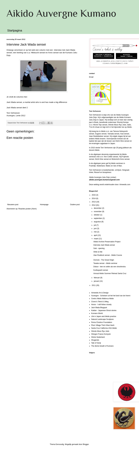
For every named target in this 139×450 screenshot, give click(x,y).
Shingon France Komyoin (101, 334)
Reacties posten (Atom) (27, 209)
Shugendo (95, 340)
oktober (97, 215)
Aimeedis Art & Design (99, 293)
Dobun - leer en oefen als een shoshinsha (109, 267)
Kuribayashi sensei (100, 270)
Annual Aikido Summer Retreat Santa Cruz (109, 273)
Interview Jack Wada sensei (104, 245)
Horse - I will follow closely (101, 304)
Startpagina (14, 30)
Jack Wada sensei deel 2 (17, 107)
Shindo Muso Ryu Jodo (100, 331)
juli (95, 225)
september (98, 218)
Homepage (44, 205)
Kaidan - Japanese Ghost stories (103, 310)
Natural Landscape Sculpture (102, 319)
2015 (94, 195)
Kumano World (97, 313)
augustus (97, 222)
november (98, 211)
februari (97, 278)
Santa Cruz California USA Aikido (104, 328)
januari (96, 281)
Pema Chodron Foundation (101, 322)
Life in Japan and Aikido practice (103, 316)
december (98, 208)
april (96, 235)
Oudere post (75, 205)
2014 (94, 198)
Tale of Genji (96, 343)
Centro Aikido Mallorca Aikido (102, 299)
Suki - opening (99, 248)
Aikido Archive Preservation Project (106, 242)
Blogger (86, 444)
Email (91, 77)
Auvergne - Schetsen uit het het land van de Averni (110, 296)
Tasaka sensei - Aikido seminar (105, 263)
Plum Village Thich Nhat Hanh (102, 325)
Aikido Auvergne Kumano (61, 13)
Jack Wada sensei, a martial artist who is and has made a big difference (37, 102)
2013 (94, 202)
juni (95, 228)
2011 (94, 285)
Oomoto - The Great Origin (103, 260)
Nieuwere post (12, 205)
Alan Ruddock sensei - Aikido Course (107, 255)
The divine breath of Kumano (102, 346)
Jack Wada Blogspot (99, 308)
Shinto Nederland (98, 337)
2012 (94, 205)
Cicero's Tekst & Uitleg (99, 302)
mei (95, 232)
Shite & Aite (97, 252)
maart (96, 239)
